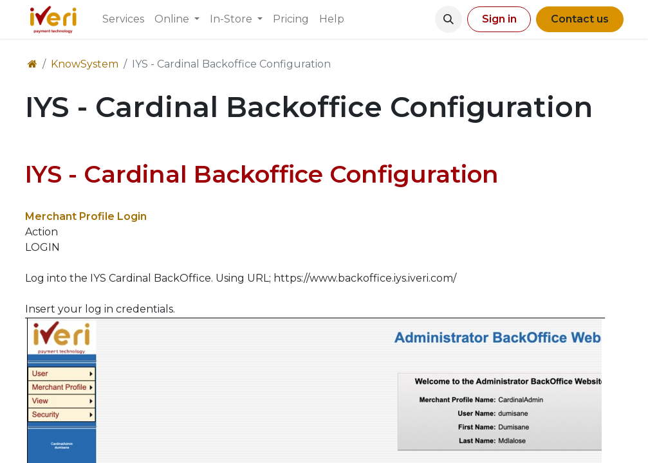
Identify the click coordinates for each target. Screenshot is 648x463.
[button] (448, 19)
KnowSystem (84, 64)
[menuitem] (123, 19)
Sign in (499, 19)
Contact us (580, 19)
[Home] (32, 64)
